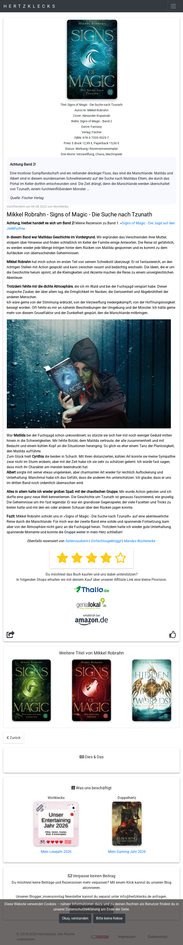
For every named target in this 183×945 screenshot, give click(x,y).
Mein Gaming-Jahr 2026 (127, 852)
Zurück (14, 738)
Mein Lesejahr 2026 (56, 852)
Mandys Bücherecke (139, 541)
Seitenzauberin (76, 541)
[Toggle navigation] (173, 6)
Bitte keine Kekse (109, 918)
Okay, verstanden (75, 918)
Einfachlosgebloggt (106, 541)
